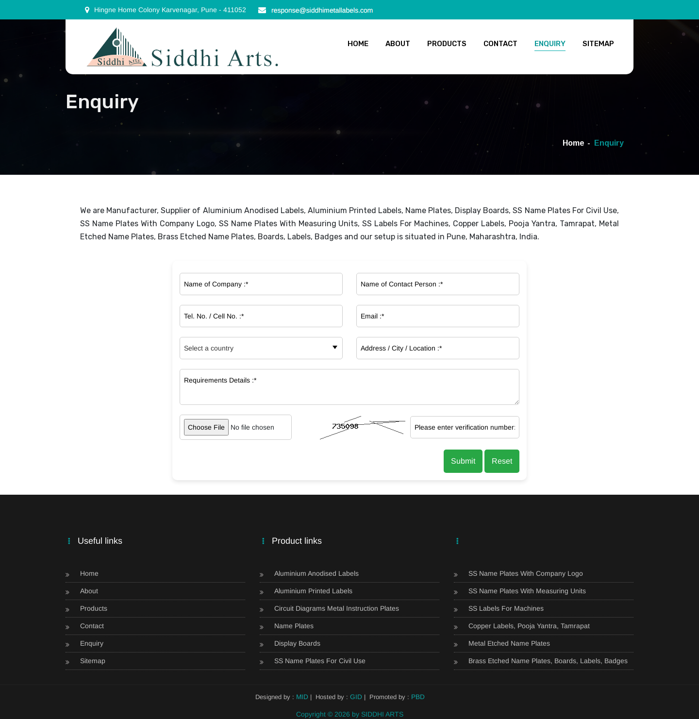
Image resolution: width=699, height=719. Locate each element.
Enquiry (550, 43)
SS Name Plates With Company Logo (525, 573)
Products (446, 43)
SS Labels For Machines (506, 608)
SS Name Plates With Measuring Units (527, 591)
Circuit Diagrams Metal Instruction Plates (336, 608)
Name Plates (294, 626)
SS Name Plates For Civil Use (320, 661)
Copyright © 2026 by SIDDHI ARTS (349, 714)
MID (303, 697)
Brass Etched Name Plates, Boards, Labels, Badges (548, 661)
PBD (417, 697)
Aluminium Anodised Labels (316, 573)
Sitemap (598, 43)
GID (356, 697)
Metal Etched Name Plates (509, 643)
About (397, 43)
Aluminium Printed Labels (313, 591)
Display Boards (297, 643)
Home (358, 43)
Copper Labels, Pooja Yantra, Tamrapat (529, 626)
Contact (500, 43)
